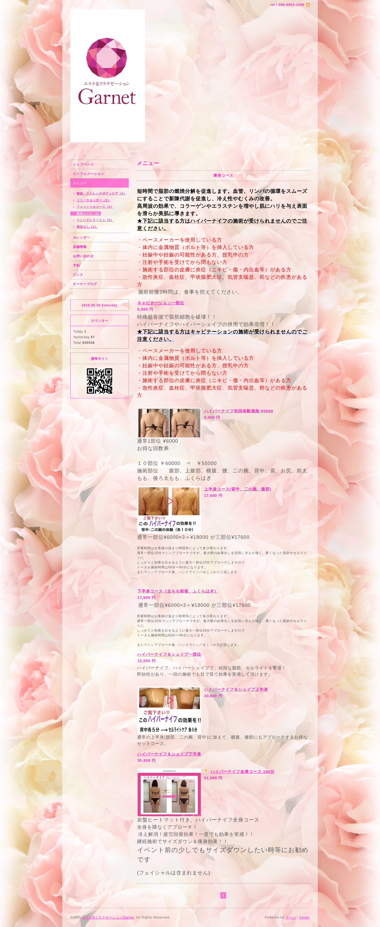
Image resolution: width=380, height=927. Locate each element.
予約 (76, 265)
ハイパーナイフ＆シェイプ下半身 (169, 754)
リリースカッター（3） (93, 200)
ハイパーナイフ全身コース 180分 (242, 771)
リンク (78, 275)
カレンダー (81, 237)
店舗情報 (80, 247)
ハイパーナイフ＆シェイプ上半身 (236, 689)
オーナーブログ (85, 284)
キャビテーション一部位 (160, 302)
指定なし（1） (87, 226)
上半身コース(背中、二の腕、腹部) (237, 489)
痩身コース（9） (89, 213)
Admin (304, 917)
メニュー (80, 183)
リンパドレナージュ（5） (95, 220)
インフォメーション (88, 174)
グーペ (291, 917)
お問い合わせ (83, 256)
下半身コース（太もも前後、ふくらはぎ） (177, 591)
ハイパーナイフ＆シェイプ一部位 (169, 654)
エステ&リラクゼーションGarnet (108, 917)
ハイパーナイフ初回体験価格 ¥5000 (238, 411)
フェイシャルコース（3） (95, 206)
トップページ (83, 164)
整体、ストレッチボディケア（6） (101, 193)
